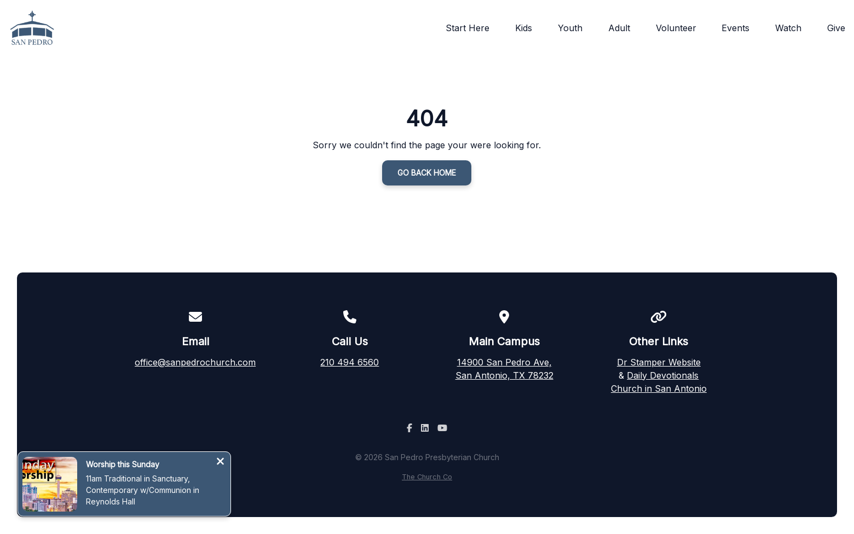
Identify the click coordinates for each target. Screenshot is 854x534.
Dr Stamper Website (659, 362)
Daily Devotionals (663, 375)
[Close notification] (220, 462)
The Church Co (427, 477)
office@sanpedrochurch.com (195, 362)
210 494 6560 (349, 362)
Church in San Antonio (659, 388)
